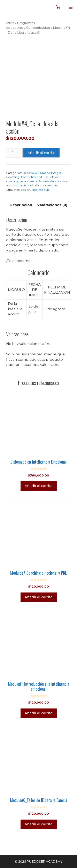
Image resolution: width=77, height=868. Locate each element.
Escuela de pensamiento (40, 185)
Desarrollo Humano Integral (42, 173)
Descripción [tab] (21, 205)
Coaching (13, 177)
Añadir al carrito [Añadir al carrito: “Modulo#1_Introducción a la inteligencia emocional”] (39, 713)
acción (25, 189)
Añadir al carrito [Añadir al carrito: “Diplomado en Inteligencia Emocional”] (39, 486)
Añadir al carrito (41, 153)
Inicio (10, 23)
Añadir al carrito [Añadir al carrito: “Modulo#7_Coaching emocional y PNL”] (39, 597)
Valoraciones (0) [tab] (52, 205)
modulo (44, 189)
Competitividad (38, 28)
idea (35, 189)
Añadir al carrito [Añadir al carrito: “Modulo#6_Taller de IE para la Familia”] (39, 824)
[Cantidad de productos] (14, 153)
